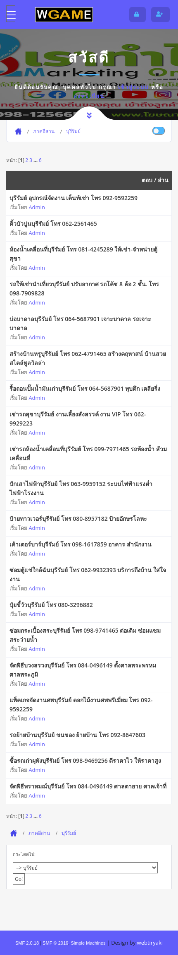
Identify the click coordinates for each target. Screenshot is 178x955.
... (36, 160)
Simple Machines (88, 942)
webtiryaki (150, 942)
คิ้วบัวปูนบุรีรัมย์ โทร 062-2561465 (53, 223)
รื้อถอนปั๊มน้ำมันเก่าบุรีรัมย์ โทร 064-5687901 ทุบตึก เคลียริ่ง (84, 388)
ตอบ (147, 180)
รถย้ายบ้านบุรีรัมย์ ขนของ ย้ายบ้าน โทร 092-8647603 (77, 735)
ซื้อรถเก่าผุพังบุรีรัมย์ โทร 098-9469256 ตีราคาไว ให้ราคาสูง (85, 760)
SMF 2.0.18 (27, 942)
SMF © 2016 (55, 942)
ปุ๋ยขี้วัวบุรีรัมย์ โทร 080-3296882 (51, 605)
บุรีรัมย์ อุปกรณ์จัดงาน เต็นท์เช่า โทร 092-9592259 (73, 198)
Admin (36, 207)
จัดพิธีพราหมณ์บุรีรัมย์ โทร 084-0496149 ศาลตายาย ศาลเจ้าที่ (87, 786)
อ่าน (163, 180)
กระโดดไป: (24, 854)
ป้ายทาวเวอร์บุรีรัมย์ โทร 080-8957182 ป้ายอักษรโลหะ (78, 518)
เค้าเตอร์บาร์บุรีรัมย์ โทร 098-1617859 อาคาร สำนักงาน (80, 544)
